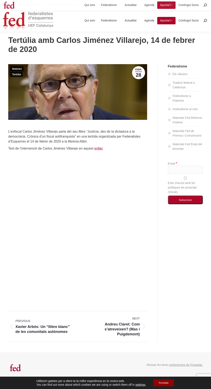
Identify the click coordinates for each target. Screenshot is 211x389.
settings (139, 384)
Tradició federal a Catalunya (184, 85)
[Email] (185, 170)
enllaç (98, 148)
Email (172, 163)
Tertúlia (16, 74)
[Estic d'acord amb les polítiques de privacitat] (185, 178)
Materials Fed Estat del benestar (187, 146)
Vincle (173, 192)
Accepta (163, 382)
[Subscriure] (185, 200)
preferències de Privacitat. (186, 365)
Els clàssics (180, 74)
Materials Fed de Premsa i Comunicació (187, 133)
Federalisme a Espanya (182, 98)
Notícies (17, 68)
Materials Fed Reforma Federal (187, 120)
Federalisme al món (185, 109)
